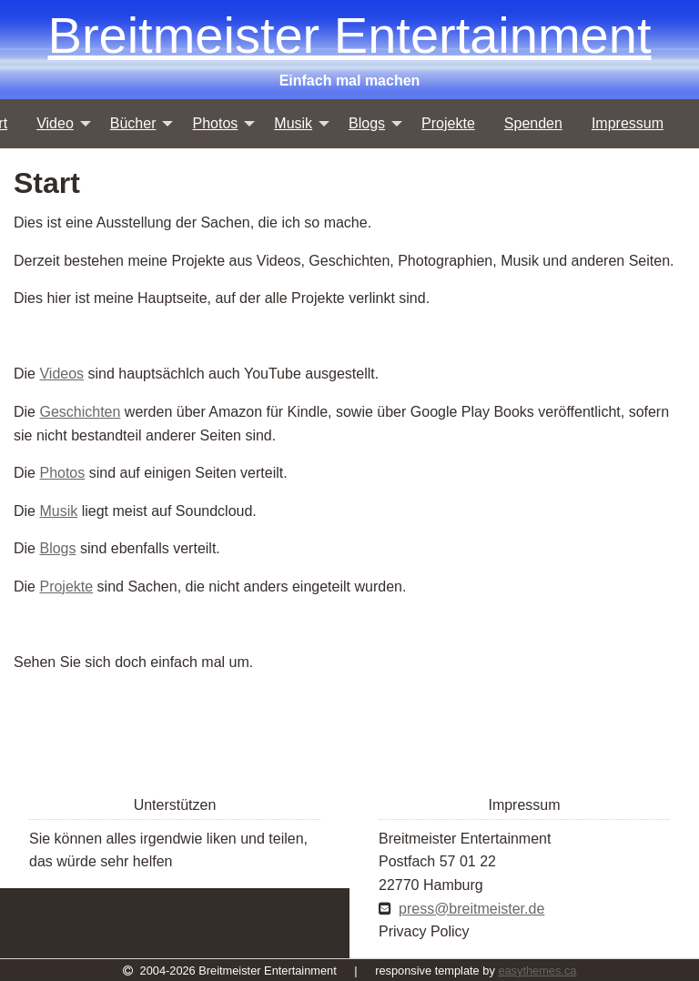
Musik (58, 511)
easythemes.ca (537, 970)
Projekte (66, 586)
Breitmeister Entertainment (350, 35)
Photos (62, 472)
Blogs (57, 548)
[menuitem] (59, 123)
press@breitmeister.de (471, 908)
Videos (61, 373)
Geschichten (79, 412)
